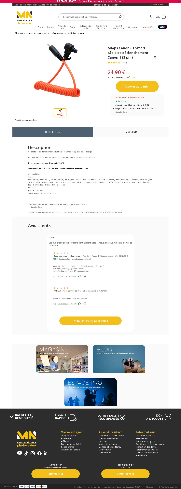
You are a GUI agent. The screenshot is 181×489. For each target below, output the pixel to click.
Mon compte (105, 449)
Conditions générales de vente (150, 444)
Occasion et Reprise (70, 449)
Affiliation (65, 441)
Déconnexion (105, 452)
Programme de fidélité (72, 444)
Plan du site (141, 455)
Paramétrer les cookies (147, 449)
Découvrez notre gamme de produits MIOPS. (46, 163)
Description (52, 132)
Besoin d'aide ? (157, 5)
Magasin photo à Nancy (110, 446)
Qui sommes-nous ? (145, 435)
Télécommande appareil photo (64, 33)
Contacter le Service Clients (111, 435)
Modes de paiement (108, 444)
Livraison (103, 441)
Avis (131, 132)
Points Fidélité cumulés (120, 77)
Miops (82, 33)
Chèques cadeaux (69, 435)
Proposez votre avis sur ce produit (90, 320)
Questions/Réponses (108, 438)
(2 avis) (124, 63)
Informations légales (145, 441)
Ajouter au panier (137, 86)
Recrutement (142, 438)
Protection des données (147, 446)
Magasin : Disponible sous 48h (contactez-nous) (134, 108)
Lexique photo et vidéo (147, 452)
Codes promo (67, 446)
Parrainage (66, 438)
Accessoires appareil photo (37, 33)
